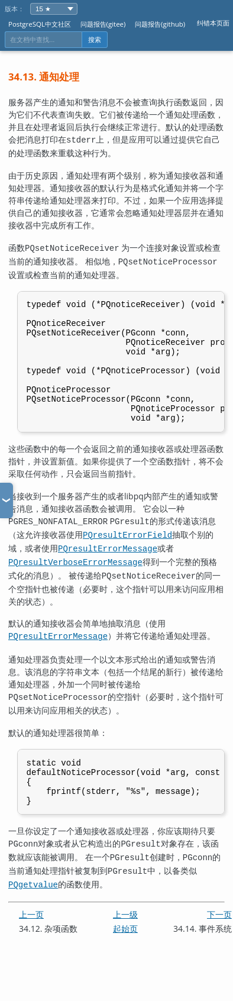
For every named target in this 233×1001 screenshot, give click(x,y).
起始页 (125, 944)
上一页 (31, 930)
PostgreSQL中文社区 (39, 24)
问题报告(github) (160, 24)
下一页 (219, 930)
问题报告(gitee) (103, 24)
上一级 (125, 930)
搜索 (94, 39)
